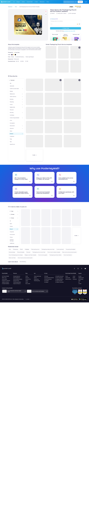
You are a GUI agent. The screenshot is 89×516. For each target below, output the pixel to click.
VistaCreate (67, 277)
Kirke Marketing (23, 261)
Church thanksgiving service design (16, 255)
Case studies (4, 279)
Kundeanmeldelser (5, 283)
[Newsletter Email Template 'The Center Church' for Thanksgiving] (45, 217)
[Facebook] (74, 268)
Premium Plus (28, 279)
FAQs (79, 280)
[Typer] (17, 211)
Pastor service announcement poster (69, 252)
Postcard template (20, 252)
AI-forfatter (46, 280)
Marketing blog (37, 280)
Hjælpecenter (81, 277)
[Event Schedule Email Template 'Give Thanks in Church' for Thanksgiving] (35, 217)
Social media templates (17, 279)
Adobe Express (68, 279)
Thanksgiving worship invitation (55, 255)
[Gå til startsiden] (5, 2)
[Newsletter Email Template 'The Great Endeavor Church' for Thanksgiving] (35, 235)
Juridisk (79, 283)
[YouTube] (85, 268)
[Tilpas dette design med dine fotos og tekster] (28, 25)
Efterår (21, 249)
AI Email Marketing (47, 279)
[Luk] (76, 235)
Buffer (74, 277)
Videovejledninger (37, 276)
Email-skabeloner (16, 277)
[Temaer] (17, 218)
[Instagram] (78, 268)
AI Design (46, 276)
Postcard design (12, 252)
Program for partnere (6, 280)
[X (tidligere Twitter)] (81, 268)
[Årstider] (17, 214)
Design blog (36, 279)
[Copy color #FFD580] (13, 54)
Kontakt (79, 276)
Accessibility (80, 279)
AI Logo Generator (59, 280)
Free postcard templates (70, 249)
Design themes (16, 280)
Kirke (10, 249)
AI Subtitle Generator (59, 276)
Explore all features (17, 283)
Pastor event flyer (12, 257)
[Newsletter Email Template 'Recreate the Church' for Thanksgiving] (56, 217)
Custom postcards (60, 249)
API (79, 282)
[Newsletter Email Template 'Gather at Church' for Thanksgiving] (45, 235)
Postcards (28, 252)
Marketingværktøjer (17, 282)
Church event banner (68, 255)
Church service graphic (42, 255)
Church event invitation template (53, 252)
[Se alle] (34, 155)
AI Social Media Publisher (49, 277)
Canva (66, 276)
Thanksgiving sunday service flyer (47, 249)
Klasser (35, 277)
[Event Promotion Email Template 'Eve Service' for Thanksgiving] (66, 235)
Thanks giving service (35, 249)
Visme (74, 276)
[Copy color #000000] (15, 54)
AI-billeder (46, 282)
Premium (27, 277)
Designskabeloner (16, 276)
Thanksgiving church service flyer (38, 252)
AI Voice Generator (59, 277)
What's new (4, 277)
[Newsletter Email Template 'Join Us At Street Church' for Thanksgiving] (25, 217)
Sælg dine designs (5, 282)
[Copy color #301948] (12, 54)
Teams (27, 280)
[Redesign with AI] (65, 22)
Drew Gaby (17, 52)
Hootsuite (75, 279)
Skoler (27, 282)
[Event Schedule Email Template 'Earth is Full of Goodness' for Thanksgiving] (56, 235)
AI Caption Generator (59, 282)
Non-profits (28, 283)
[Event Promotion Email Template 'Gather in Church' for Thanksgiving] (25, 235)
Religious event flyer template (30, 255)
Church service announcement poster (25, 257)
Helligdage (27, 249)
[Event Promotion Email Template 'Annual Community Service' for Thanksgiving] (76, 217)
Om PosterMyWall (5, 276)
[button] (46, 11)
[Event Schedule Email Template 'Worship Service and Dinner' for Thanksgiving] (66, 217)
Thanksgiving (15, 249)
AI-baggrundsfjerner (59, 279)
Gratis (27, 276)
